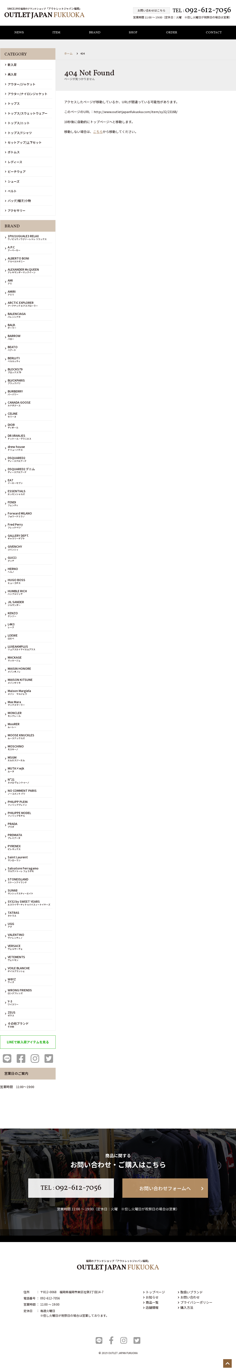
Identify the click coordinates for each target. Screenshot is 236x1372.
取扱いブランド (190, 1292)
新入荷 (11, 65)
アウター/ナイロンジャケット (26, 94)
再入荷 (11, 74)
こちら (98, 132)
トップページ (154, 1292)
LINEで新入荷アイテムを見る (28, 1042)
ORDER (171, 33)
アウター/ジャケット (20, 84)
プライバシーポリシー (195, 1302)
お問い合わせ (189, 1297)
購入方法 (185, 1307)
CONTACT (214, 33)
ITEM (56, 33)
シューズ (12, 181)
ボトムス (12, 152)
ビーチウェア (15, 171)
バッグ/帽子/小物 (18, 201)
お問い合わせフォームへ (171, 1188)
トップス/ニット (17, 123)
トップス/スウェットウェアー (26, 113)
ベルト (11, 191)
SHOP (133, 33)
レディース (13, 162)
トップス (12, 103)
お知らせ (151, 1297)
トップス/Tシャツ (18, 133)
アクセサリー (15, 210)
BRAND (94, 33)
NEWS (19, 33)
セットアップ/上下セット (23, 142)
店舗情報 (151, 1307)
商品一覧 (151, 1302)
